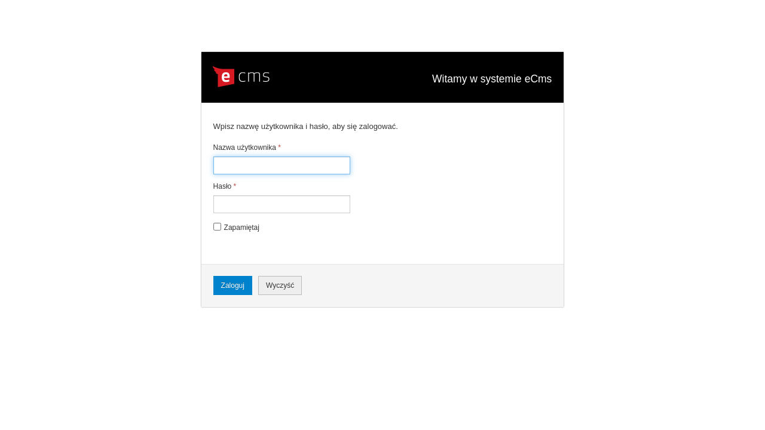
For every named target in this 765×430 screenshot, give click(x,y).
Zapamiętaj (241, 227)
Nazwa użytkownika (247, 147)
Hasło (225, 186)
